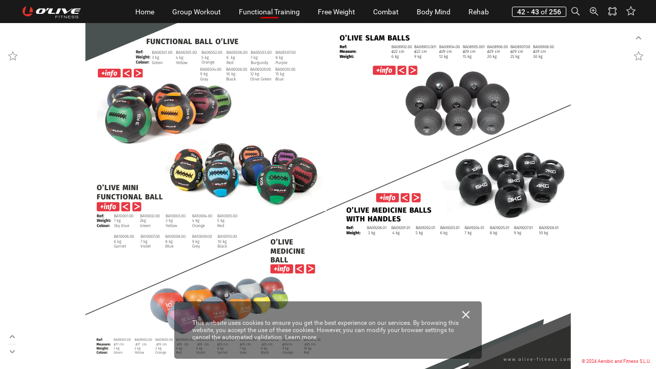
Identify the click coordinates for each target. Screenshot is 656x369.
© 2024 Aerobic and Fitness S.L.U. (616, 361)
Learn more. (301, 337)
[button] (575, 11)
